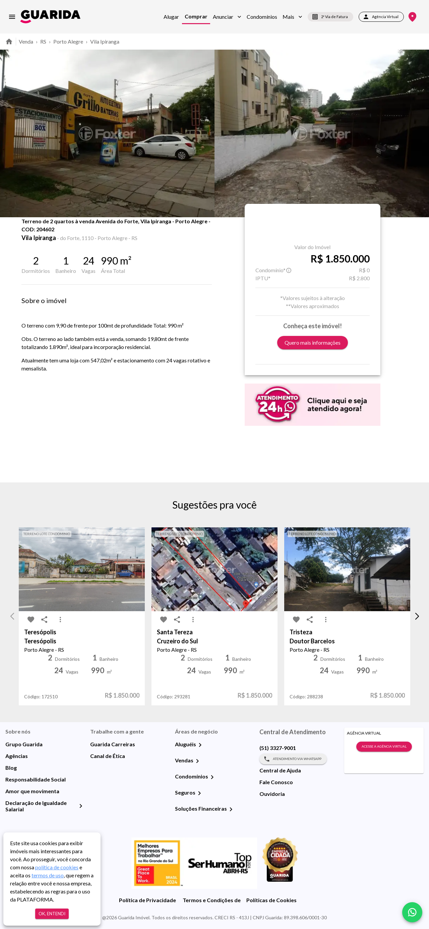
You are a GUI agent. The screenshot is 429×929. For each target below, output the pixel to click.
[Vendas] (197, 761)
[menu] (12, 17)
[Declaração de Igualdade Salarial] (81, 806)
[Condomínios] (212, 777)
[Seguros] (199, 793)
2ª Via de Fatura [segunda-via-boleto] (330, 16)
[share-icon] (44, 234)
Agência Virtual (381, 16)
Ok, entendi (52, 914)
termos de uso (48, 875)
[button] (227, 16)
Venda (26, 41)
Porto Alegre (68, 41)
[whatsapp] (412, 912)
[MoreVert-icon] (60, 619)
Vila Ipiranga (104, 41)
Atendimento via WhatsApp (293, 759)
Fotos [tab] (84, 232)
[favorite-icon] (31, 234)
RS (43, 41)
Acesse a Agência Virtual (384, 747)
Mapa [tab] (118, 232)
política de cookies (56, 867)
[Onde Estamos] (412, 16)
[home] (50, 16)
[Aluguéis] (200, 745)
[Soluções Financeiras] (231, 809)
